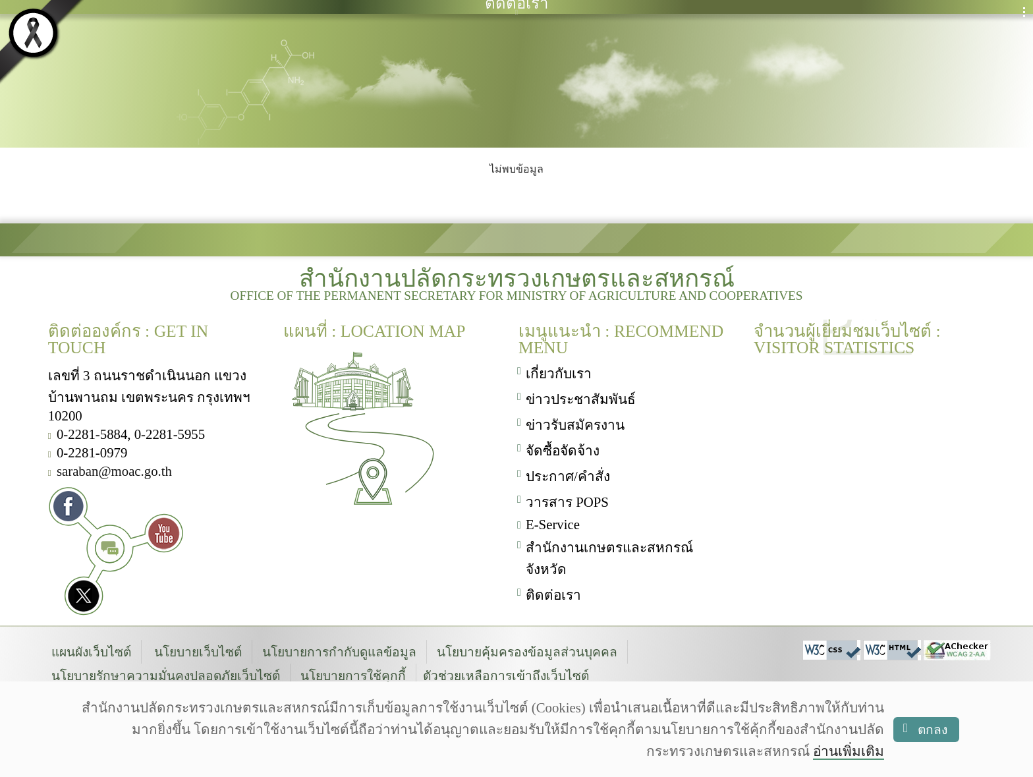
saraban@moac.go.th (114, 468)
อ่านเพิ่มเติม (848, 751)
